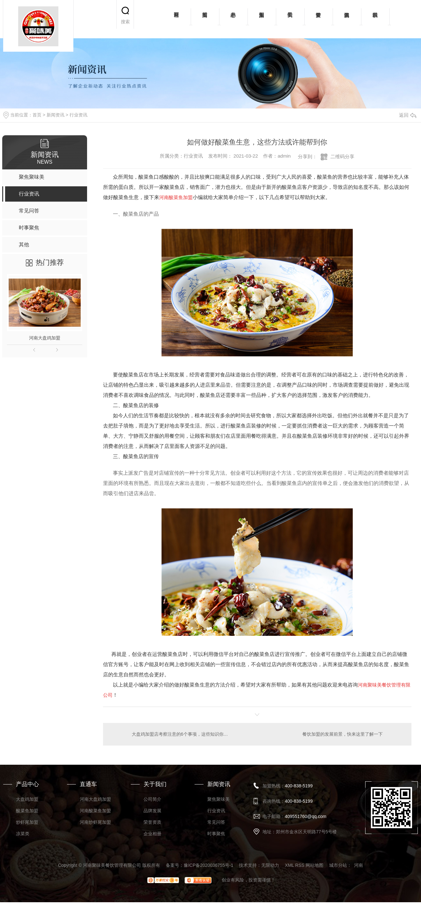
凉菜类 (22, 833)
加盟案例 (261, 19)
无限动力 (270, 864)
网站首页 (176, 19)
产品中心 (233, 19)
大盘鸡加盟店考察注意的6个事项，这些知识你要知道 (180, 733)
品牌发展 (152, 810)
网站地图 (314, 864)
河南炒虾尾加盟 (95, 821)
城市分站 (338, 864)
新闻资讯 (347, 19)
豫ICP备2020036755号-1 (208, 864)
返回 (407, 115)
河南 (358, 864)
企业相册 (152, 833)
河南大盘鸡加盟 (44, 337)
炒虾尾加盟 (27, 821)
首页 (37, 114)
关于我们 (290, 19)
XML (289, 864)
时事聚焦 (216, 833)
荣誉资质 (318, 19)
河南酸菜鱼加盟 (95, 810)
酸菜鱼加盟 (27, 810)
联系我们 (375, 19)
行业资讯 (78, 114)
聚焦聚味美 (218, 798)
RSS (300, 864)
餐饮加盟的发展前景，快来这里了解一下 (342, 733)
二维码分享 (342, 156)
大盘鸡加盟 (27, 798)
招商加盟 (205, 19)
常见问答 (216, 821)
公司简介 (152, 798)
